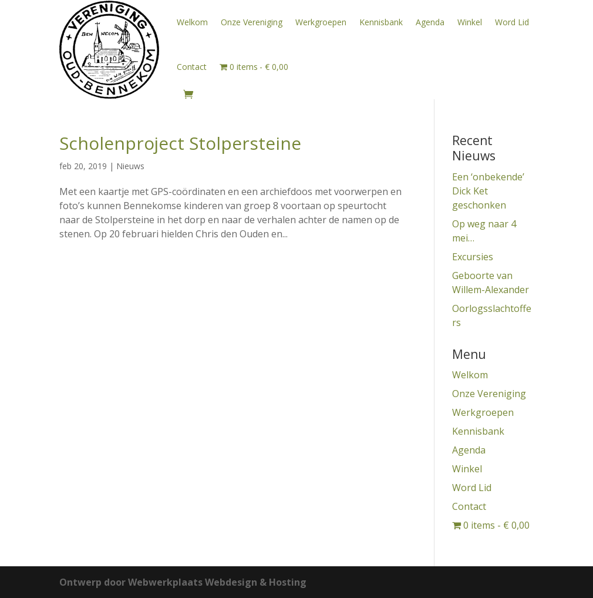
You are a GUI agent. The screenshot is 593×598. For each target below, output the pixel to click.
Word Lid (512, 22)
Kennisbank (381, 22)
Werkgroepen (320, 22)
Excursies (472, 256)
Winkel (469, 22)
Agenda (430, 22)
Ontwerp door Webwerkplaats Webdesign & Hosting (182, 582)
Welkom (192, 22)
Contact (192, 66)
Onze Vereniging (251, 22)
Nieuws (130, 166)
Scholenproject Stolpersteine (180, 143)
